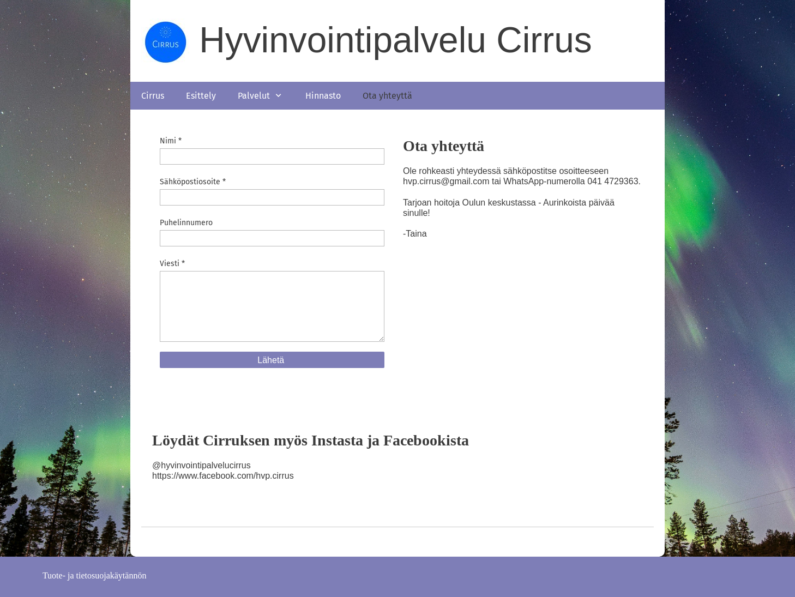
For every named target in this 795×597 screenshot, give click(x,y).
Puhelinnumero (186, 222)
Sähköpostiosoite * (193, 181)
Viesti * (172, 263)
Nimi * (171, 141)
